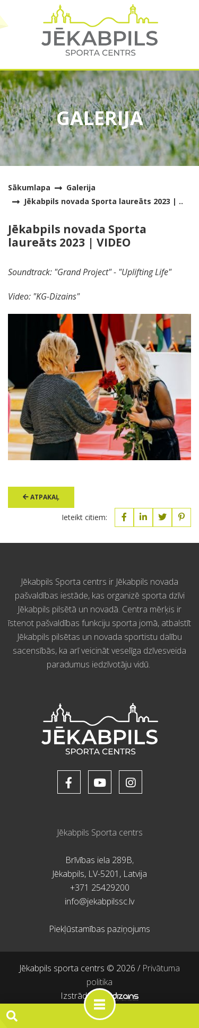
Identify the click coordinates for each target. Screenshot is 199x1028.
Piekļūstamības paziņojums (99, 929)
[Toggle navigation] (100, 1004)
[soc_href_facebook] (69, 782)
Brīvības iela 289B (98, 860)
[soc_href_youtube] (99, 782)
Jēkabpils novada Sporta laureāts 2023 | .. (103, 201)
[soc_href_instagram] (130, 782)
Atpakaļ (41, 497)
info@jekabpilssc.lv (99, 901)
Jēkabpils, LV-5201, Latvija (99, 874)
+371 (80, 887)
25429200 (110, 887)
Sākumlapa (29, 187)
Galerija (81, 187)
